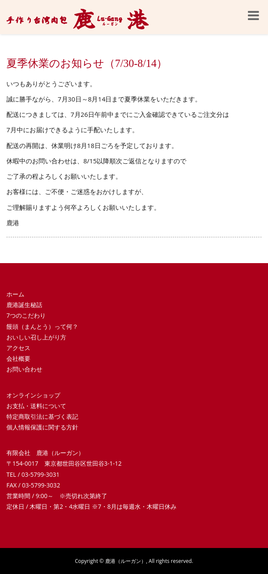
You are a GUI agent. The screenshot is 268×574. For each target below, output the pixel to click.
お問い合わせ (24, 369)
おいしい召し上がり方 (36, 337)
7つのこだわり (26, 315)
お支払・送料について (36, 406)
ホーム (15, 294)
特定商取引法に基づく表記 (42, 416)
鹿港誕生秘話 (24, 305)
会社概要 (18, 358)
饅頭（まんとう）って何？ (42, 326)
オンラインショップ (33, 395)
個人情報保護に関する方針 (42, 427)
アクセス (18, 348)
